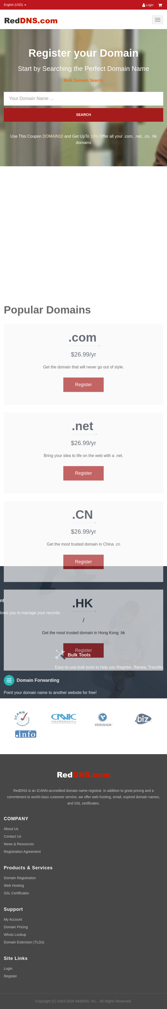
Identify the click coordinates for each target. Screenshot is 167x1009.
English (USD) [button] (15, 5)
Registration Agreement (22, 852)
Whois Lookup (15, 935)
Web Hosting (14, 885)
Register (83, 562)
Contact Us (12, 836)
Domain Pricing (16, 927)
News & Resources (19, 844)
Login (147, 5)
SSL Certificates (16, 893)
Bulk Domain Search (83, 80)
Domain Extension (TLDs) (24, 942)
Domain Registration (20, 878)
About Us (11, 829)
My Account (13, 919)
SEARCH (83, 115)
